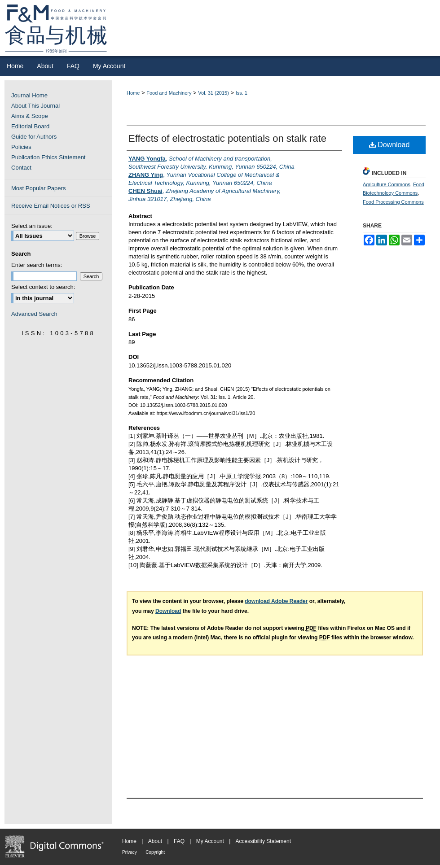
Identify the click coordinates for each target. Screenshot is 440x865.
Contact (21, 167)
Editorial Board (30, 126)
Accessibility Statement (263, 841)
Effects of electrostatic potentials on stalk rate (227, 138)
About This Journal (35, 105)
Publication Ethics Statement (48, 157)
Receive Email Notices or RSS (50, 205)
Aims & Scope (29, 116)
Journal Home (29, 95)
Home (133, 93)
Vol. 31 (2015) (213, 93)
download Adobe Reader (276, 601)
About (155, 841)
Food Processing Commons (393, 202)
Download (389, 145)
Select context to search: (43, 287)
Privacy (129, 852)
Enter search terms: (36, 265)
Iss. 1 (241, 93)
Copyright (155, 852)
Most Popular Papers (38, 188)
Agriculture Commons (386, 184)
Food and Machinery (168, 93)
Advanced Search (34, 313)
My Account (210, 841)
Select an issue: (32, 226)
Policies (21, 147)
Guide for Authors (34, 136)
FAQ (179, 841)
